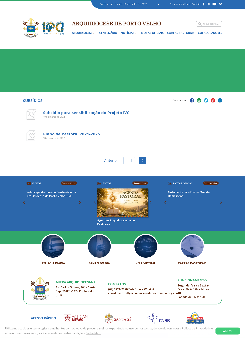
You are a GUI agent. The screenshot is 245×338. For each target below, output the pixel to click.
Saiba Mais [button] (93, 333)
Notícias (127, 33)
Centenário (108, 33)
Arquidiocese (82, 33)
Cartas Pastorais (180, 33)
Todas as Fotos (140, 183)
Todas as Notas (210, 183)
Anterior (111, 160)
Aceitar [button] (227, 331)
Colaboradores (210, 33)
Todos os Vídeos (68, 183)
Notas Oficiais (152, 33)
